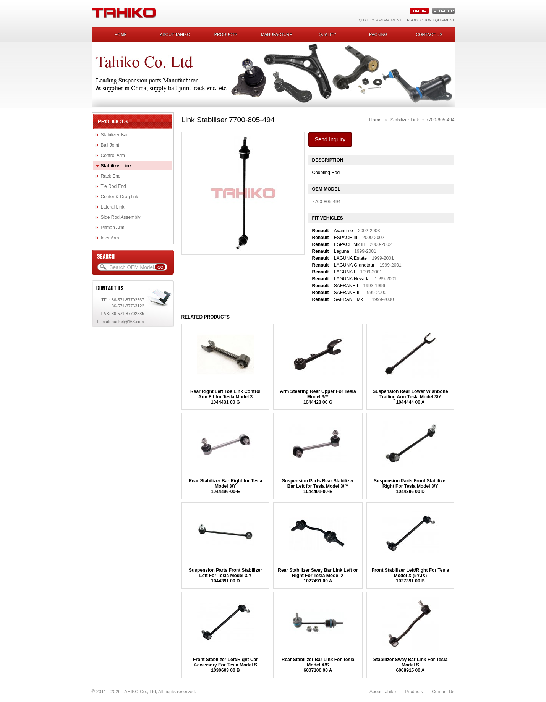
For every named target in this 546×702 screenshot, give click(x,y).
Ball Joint (110, 145)
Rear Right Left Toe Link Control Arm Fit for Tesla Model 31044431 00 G (225, 397)
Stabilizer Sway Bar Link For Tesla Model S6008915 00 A (410, 665)
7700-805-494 (440, 120)
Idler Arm (110, 238)
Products (226, 34)
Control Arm (113, 155)
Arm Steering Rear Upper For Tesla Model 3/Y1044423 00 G (318, 397)
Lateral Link (113, 207)
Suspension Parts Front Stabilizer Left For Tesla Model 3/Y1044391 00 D (225, 576)
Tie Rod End (113, 186)
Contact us (429, 34)
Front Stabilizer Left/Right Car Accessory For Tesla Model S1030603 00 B (225, 665)
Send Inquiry (330, 139)
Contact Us (443, 691)
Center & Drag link (119, 196)
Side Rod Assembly (121, 217)
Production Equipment (430, 20)
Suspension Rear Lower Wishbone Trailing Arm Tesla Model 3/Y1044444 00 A (410, 397)
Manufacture (276, 34)
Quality (327, 34)
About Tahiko (175, 34)
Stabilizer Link (116, 165)
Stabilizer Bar (114, 134)
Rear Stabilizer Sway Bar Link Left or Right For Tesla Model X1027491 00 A (318, 576)
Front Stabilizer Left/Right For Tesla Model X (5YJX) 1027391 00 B (410, 576)
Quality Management (380, 20)
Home (120, 34)
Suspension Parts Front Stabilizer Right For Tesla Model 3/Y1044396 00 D (410, 486)
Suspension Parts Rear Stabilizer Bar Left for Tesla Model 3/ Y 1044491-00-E (318, 486)
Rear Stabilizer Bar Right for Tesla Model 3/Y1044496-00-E (225, 486)
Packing (378, 34)
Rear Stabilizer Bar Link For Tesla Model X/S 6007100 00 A (318, 665)
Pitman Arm (113, 227)
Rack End (111, 176)
